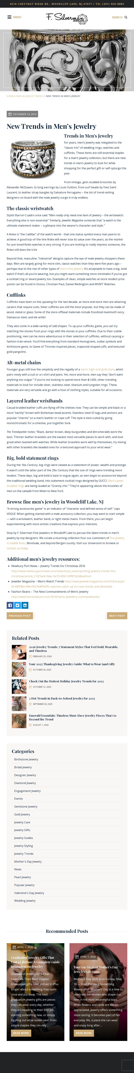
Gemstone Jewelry (25, 807)
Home (10, 96)
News (19, 96)
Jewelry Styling (23, 846)
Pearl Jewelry (22, 877)
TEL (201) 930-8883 (110, 3)
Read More (21, 1033)
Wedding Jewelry (25, 901)
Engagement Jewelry (27, 791)
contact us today (17, 548)
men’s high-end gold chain (97, 369)
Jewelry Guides (23, 838)
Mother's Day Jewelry (28, 861)
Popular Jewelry (24, 885)
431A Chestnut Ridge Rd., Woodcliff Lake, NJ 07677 (51, 3)
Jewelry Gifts (22, 830)
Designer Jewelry (25, 775)
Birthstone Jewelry (26, 759)
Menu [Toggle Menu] (14, 17)
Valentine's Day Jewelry (29, 893)
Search (119, 17)
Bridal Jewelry (23, 767)
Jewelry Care (22, 822)
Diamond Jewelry (25, 783)
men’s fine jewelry (71, 269)
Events (18, 799)
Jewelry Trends (34, 96)
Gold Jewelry (22, 814)
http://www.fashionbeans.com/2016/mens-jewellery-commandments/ (55, 597)
